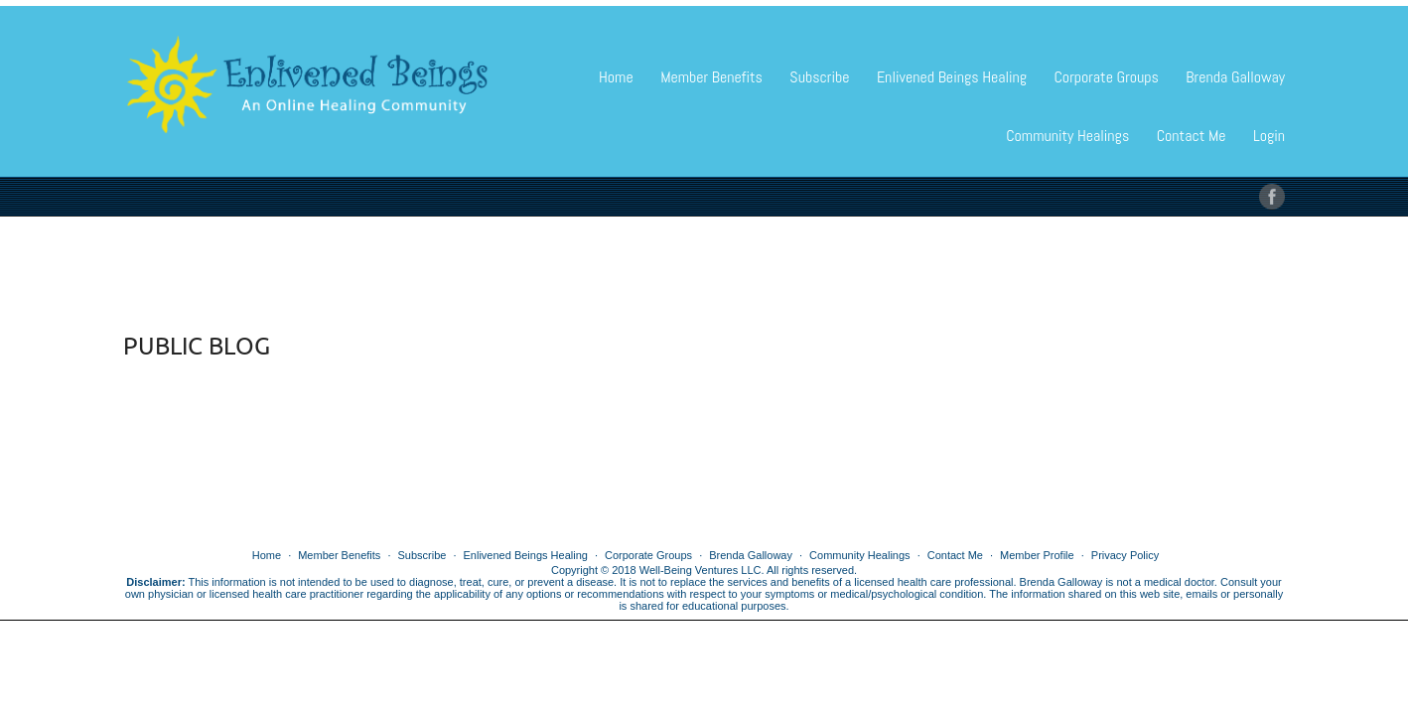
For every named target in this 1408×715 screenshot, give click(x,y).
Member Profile (1037, 555)
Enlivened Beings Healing (952, 77)
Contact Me (1191, 135)
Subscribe (819, 77)
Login (1269, 135)
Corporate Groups (1106, 77)
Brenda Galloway (1235, 77)
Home (616, 77)
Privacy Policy (1125, 555)
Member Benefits (711, 77)
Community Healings (1067, 135)
